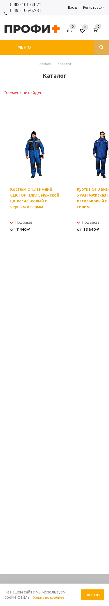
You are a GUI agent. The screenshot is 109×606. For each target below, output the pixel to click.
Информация (59, 372)
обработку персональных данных (61, 307)
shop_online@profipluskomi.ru (51, 355)
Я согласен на (49, 307)
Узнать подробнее (50, 597)
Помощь (54, 376)
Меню (24, 47)
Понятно (93, 594)
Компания (55, 367)
